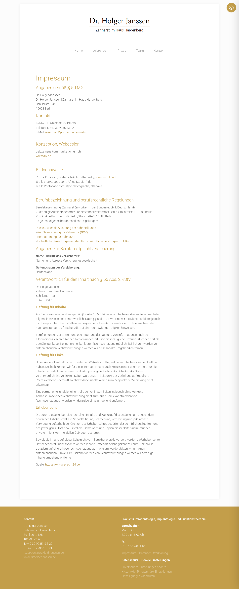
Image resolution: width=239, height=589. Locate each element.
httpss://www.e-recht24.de (62, 464)
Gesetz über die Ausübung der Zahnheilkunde (66, 228)
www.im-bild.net (105, 177)
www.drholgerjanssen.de (40, 557)
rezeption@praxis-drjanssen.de (65, 132)
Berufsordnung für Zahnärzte (56, 236)
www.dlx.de (43, 156)
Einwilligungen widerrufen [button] (138, 576)
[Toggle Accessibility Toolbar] (231, 7)
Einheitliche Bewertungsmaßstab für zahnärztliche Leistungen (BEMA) (83, 241)
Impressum (128, 553)
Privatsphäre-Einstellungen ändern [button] (143, 567)
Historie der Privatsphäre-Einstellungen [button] (146, 571)
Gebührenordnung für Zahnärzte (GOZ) (62, 232)
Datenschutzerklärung (153, 553)
